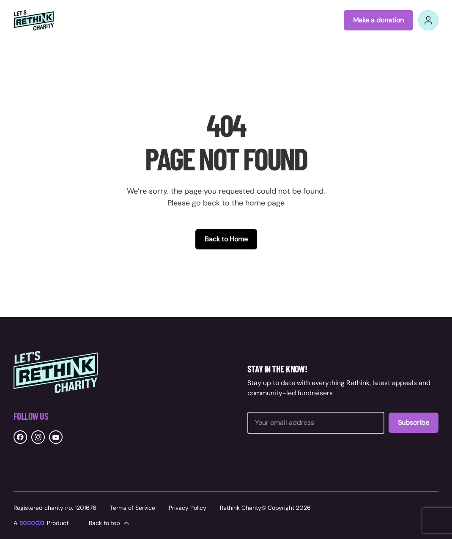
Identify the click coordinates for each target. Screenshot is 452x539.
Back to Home (226, 239)
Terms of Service (132, 508)
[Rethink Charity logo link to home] (34, 20)
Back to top (109, 523)
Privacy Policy (187, 508)
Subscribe (413, 422)
